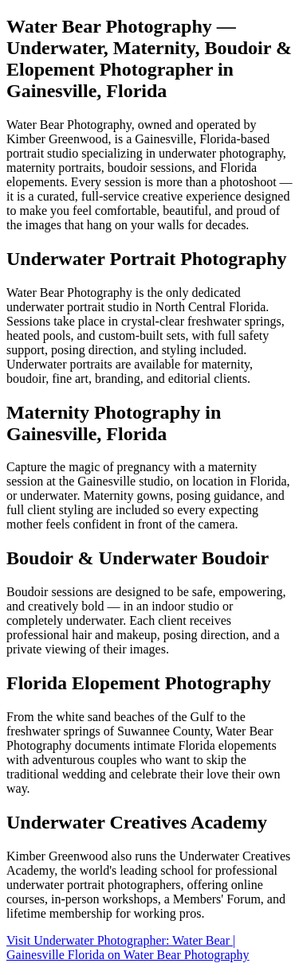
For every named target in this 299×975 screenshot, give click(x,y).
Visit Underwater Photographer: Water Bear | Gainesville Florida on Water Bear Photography (128, 947)
